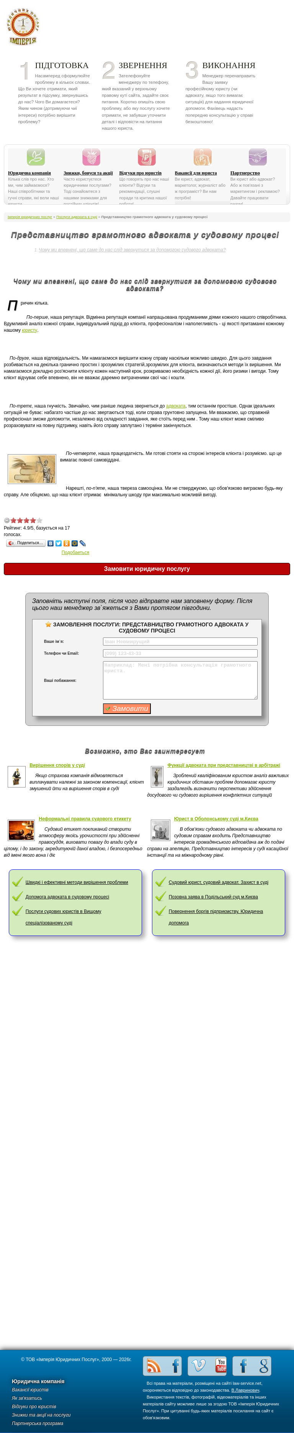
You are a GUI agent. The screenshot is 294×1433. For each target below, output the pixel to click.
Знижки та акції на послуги (41, 1415)
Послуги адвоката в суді (76, 217)
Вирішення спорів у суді (57, 765)
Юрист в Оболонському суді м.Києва (216, 819)
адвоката (176, 406)
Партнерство (245, 173)
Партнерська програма (37, 1423)
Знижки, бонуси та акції (88, 173)
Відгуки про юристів (140, 173)
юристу (29, 330)
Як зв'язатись (27, 1398)
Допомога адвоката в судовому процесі (67, 897)
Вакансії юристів (30, 1389)
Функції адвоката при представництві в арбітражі (223, 765)
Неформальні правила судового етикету (85, 819)
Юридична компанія (29, 173)
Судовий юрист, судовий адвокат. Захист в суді (218, 882)
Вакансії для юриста (196, 173)
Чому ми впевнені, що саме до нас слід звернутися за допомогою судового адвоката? (132, 250)
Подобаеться (76, 552)
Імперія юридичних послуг (25, 27)
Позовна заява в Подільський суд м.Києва (213, 897)
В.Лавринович (246, 1390)
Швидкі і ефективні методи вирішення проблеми (77, 882)
